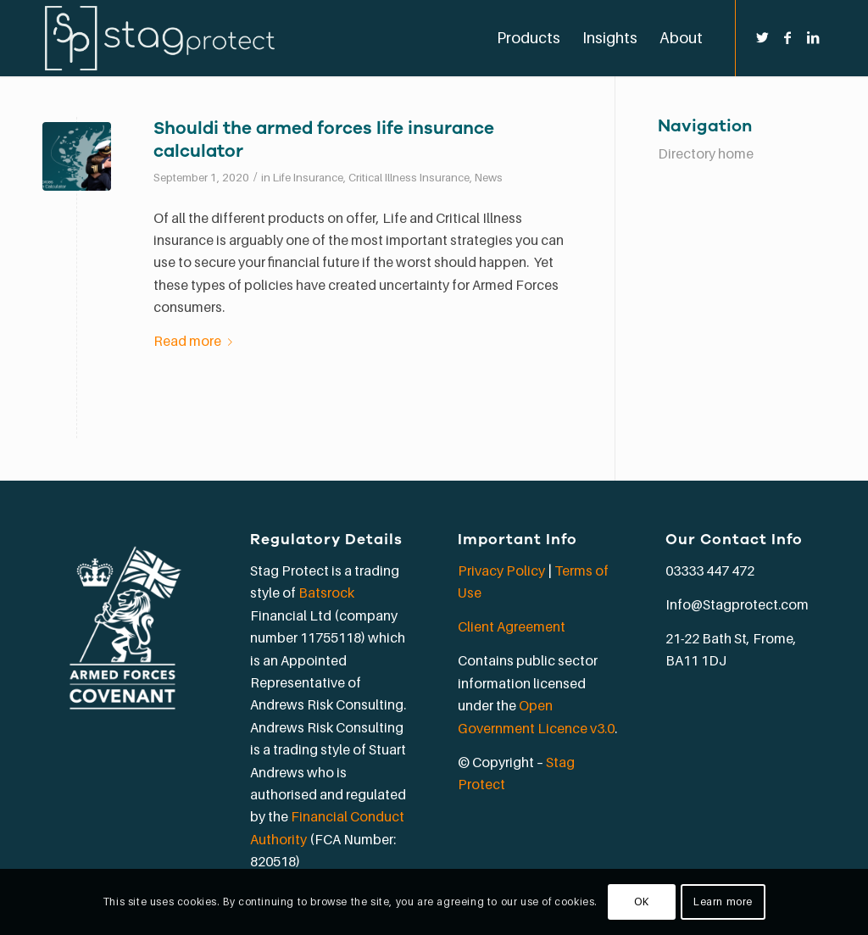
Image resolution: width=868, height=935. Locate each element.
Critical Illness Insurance (409, 177)
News (489, 177)
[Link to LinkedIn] (813, 37)
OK (641, 901)
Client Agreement (511, 626)
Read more (196, 340)
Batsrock (326, 592)
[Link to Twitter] (762, 37)
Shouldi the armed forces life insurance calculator (323, 139)
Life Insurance (308, 177)
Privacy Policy (501, 570)
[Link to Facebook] (787, 37)
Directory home (706, 153)
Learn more (723, 901)
